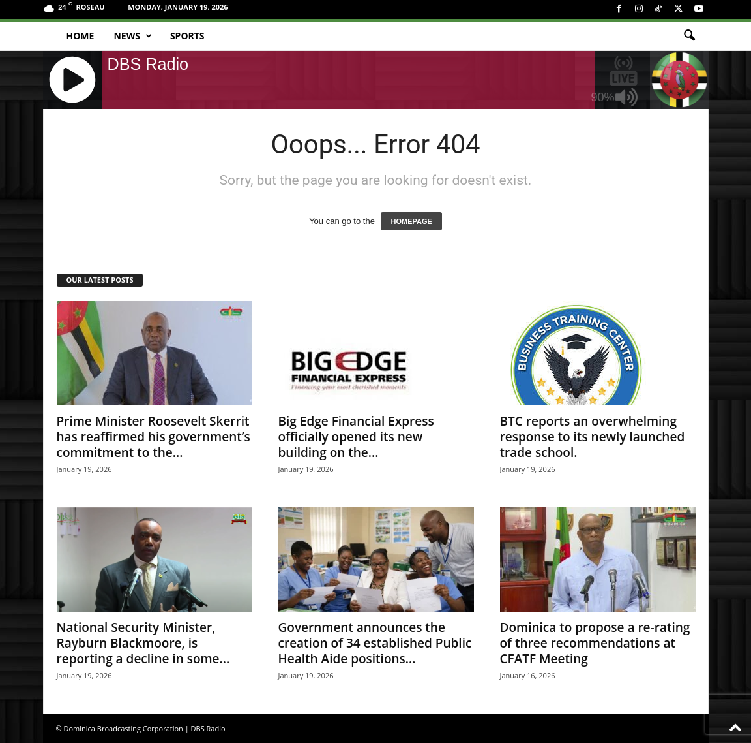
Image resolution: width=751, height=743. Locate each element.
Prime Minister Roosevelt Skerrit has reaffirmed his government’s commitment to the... (153, 437)
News (132, 36)
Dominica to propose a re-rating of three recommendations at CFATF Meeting (595, 643)
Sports (187, 35)
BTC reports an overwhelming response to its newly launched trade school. (592, 437)
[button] (689, 36)
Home (80, 35)
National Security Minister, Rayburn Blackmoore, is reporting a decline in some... (143, 643)
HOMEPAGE (411, 221)
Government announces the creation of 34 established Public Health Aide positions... (375, 643)
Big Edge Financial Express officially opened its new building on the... (356, 437)
